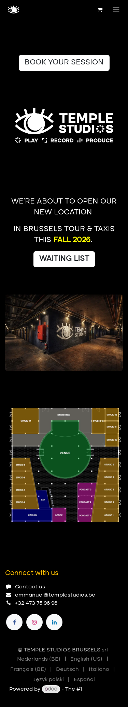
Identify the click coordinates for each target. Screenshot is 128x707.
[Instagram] (34, 622)
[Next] (114, 382)
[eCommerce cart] (99, 9)
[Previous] (95, 382)
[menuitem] (38, 659)
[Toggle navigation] (116, 9)
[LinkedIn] (54, 622)
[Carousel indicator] (8, 381)
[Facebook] (14, 622)
